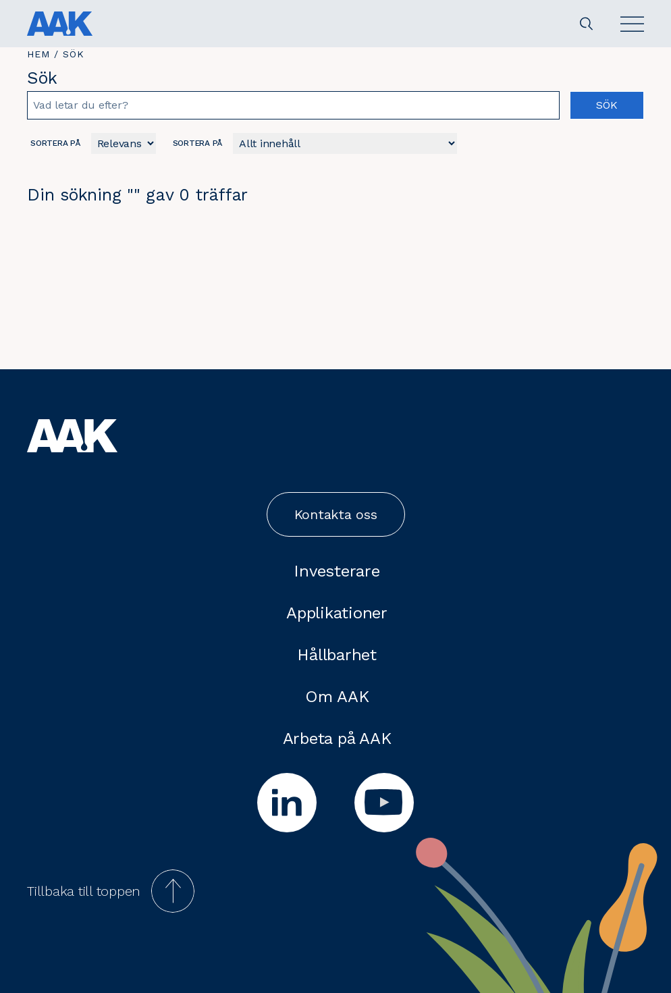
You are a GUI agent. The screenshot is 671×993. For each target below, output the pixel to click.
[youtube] (384, 802)
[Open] (632, 24)
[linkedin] (287, 802)
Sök (607, 105)
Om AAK (337, 696)
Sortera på (55, 143)
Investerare (336, 571)
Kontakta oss (335, 514)
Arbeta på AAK (337, 738)
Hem (38, 54)
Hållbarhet (337, 654)
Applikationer (336, 612)
